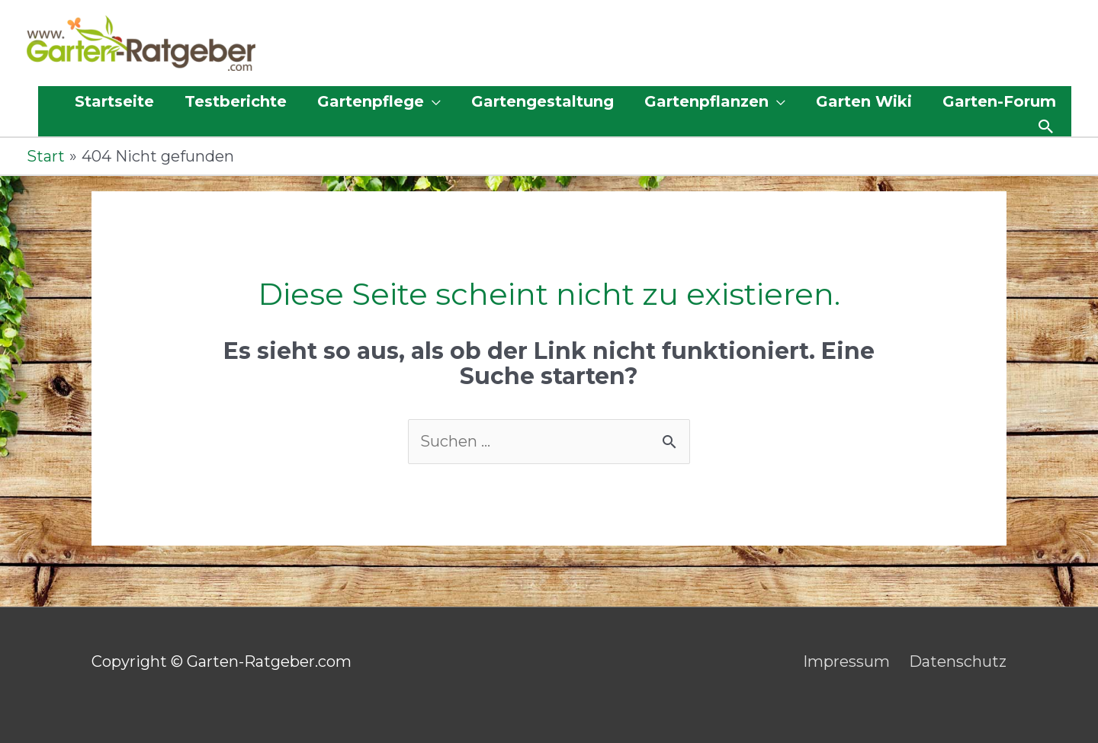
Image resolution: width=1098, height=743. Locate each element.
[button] (1046, 126)
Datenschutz (957, 661)
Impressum (846, 661)
